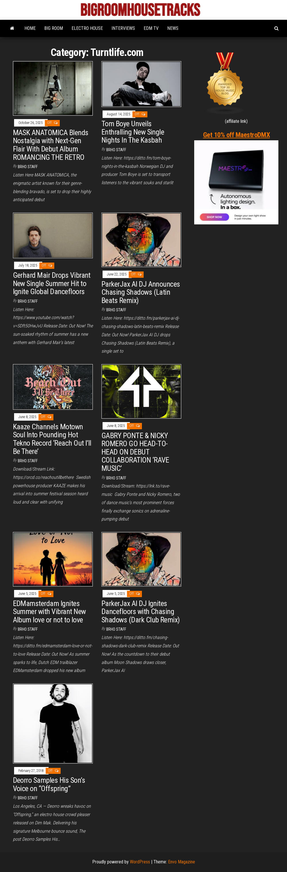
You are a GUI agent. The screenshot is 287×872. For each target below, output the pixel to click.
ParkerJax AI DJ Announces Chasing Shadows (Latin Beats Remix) (140, 292)
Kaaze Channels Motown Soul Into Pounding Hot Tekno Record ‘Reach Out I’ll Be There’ (52, 439)
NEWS (172, 28)
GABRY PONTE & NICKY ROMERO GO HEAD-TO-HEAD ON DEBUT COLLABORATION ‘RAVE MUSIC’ (135, 452)
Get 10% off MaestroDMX (236, 135)
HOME (30, 28)
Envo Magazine (181, 862)
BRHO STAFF (28, 166)
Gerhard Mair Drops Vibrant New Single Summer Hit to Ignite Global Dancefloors (51, 283)
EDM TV (151, 28)
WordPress (140, 862)
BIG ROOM (53, 28)
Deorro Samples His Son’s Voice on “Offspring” (49, 784)
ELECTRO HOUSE (87, 28)
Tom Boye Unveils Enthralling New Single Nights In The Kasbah (132, 131)
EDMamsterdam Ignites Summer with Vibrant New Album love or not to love (49, 611)
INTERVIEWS (123, 28)
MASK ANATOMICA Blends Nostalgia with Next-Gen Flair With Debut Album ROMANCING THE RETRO (50, 145)
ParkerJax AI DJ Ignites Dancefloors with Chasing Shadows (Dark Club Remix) (140, 611)
